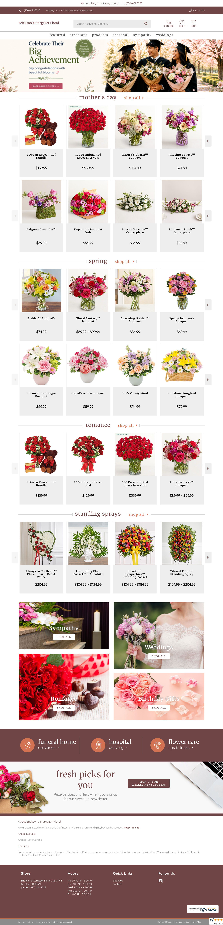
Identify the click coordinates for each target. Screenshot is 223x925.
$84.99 (135, 243)
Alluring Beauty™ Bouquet (182, 156)
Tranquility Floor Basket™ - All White (88, 572)
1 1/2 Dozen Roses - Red (88, 483)
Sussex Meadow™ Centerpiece (135, 231)
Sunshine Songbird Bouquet (182, 395)
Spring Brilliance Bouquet (181, 320)
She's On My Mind (135, 393)
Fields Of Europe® (41, 318)
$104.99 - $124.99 (88, 584)
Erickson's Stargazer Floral (39, 23)
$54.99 (135, 406)
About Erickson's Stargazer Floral (39, 821)
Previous (15, 141)
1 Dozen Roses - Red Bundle (41, 156)
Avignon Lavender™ (41, 229)
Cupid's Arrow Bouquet (88, 393)
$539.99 (88, 168)
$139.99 (41, 168)
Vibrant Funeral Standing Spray (181, 572)
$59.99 (41, 406)
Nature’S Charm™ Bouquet (135, 156)
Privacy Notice (182, 922)
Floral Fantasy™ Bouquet (88, 320)
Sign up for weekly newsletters (149, 783)
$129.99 (88, 495)
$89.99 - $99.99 (88, 331)
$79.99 (182, 406)
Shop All (132, 98)
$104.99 (135, 168)
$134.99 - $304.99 (182, 584)
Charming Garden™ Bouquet (135, 320)
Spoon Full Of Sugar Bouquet (41, 395)
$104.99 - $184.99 (135, 584)
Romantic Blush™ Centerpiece (182, 231)
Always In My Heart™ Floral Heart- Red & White (41, 574)
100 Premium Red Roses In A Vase (88, 156)
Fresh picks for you (85, 785)
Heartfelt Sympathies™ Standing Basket (135, 574)
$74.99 (182, 168)
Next (208, 141)
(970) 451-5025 (32, 10)
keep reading (132, 827)
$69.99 (41, 243)
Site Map (197, 922)
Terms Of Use (164, 922)
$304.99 (41, 584)
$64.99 (88, 243)
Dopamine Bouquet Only (88, 231)
